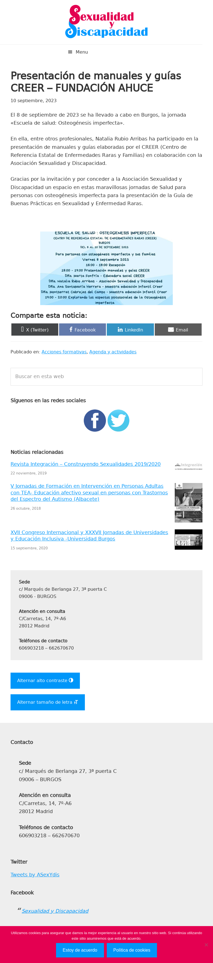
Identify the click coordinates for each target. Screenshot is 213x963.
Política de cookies (131, 950)
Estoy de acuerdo (80, 950)
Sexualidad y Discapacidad (106, 22)
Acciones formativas (64, 351)
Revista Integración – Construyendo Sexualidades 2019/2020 (86, 464)
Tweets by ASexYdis (35, 875)
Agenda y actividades (112, 351)
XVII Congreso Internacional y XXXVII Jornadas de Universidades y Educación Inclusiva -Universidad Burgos (89, 535)
